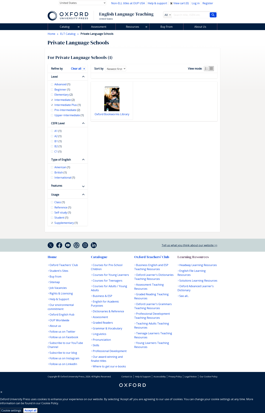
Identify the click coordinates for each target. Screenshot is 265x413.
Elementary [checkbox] (63, 94)
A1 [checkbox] (58, 131)
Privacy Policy (175, 376)
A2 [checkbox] (58, 136)
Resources (132, 27)
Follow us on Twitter (62, 331)
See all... (184, 296)
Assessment (98, 27)
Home (52, 257)
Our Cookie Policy (208, 376)
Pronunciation (102, 340)
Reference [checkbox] (62, 207)
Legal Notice (191, 376)
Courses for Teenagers (107, 280)
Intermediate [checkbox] (64, 100)
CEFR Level (58, 123)
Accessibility (159, 376)
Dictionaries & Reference (108, 311)
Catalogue (99, 257)
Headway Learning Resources (198, 265)
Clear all (76, 68)
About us (55, 326)
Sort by (98, 68)
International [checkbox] (64, 177)
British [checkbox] (60, 172)
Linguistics (99, 334)
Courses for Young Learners (111, 275)
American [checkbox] (62, 167)
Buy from (55, 276)
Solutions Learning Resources (198, 280)
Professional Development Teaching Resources (152, 316)
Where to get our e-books (109, 366)
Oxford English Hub (62, 314)
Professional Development (110, 351)
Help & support (157, 3)
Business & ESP (102, 296)
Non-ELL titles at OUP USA (128, 3)
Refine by (57, 68)
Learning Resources (193, 257)
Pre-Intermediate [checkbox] (67, 110)
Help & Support (59, 299)
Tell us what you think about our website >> (189, 245)
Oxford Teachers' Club (64, 265)
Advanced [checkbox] (62, 84)
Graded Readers (103, 322)
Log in (196, 3)
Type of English (61, 159)
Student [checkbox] (61, 217)
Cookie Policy (49, 403)
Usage (55, 194)
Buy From (166, 27)
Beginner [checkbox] (62, 89)
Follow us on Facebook (64, 337)
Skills (96, 345)
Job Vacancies (58, 288)
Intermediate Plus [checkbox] (67, 105)
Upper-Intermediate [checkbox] (69, 115)
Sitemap (55, 282)
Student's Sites (59, 271)
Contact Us (126, 376)
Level (54, 77)
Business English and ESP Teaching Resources (151, 267)
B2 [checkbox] (58, 146)
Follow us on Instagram (64, 358)
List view (206, 68)
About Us (200, 27)
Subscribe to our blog (63, 353)
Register (207, 3)
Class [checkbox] (59, 202)
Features (56, 185)
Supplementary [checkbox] (66, 223)
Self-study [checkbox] (62, 212)
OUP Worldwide (59, 320)
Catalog (65, 27)
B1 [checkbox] (58, 141)
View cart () (179, 3)
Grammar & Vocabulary (107, 328)
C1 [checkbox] (58, 151)
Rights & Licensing (61, 293)
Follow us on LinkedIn (63, 364)
